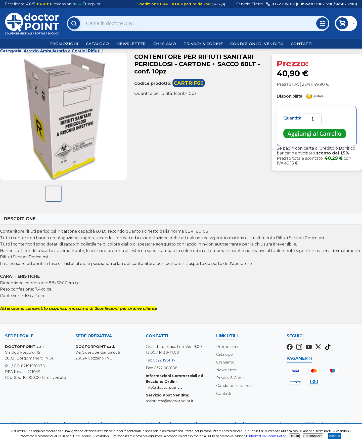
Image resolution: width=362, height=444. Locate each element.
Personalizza (313, 436)
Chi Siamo (164, 43)
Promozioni (64, 43)
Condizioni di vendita (256, 43)
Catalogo (97, 43)
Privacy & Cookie (203, 43)
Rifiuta (294, 436)
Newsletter (131, 43)
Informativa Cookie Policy (267, 436)
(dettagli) (218, 4)
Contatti (302, 43)
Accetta (334, 436)
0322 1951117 (164, 360)
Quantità (292, 118)
